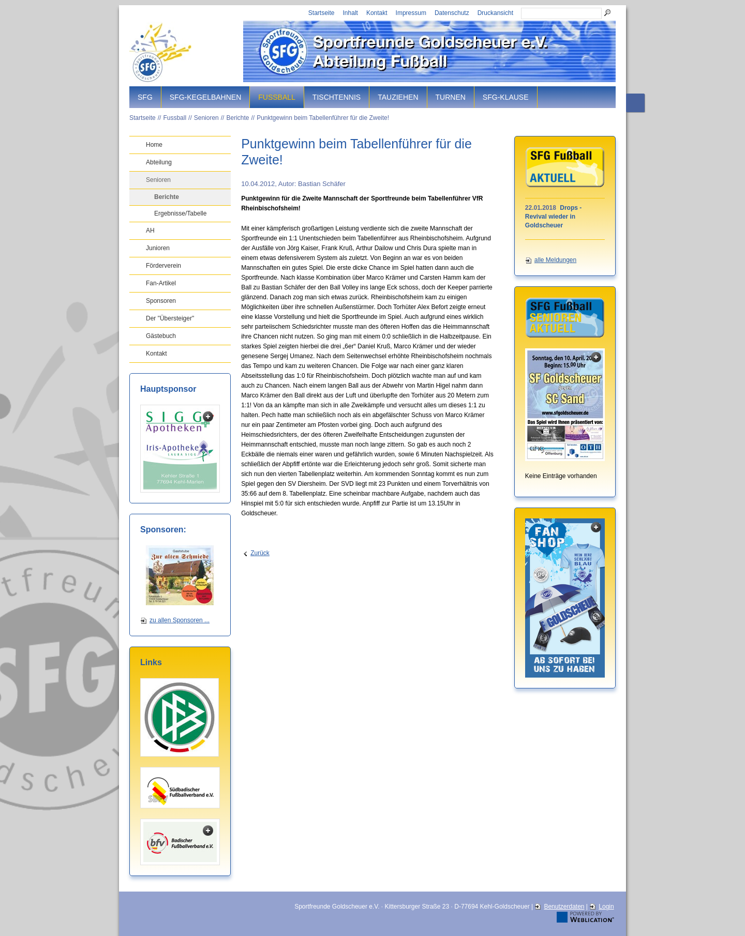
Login (606, 906)
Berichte (237, 117)
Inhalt (350, 13)
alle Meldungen (555, 260)
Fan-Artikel (161, 283)
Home (154, 144)
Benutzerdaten (564, 906)
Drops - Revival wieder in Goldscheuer (553, 216)
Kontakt (377, 13)
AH (150, 230)
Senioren (206, 117)
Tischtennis (336, 97)
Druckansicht (495, 13)
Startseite (321, 13)
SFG (145, 97)
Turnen (451, 97)
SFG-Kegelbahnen (205, 97)
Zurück (260, 553)
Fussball (276, 97)
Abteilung (159, 162)
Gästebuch (161, 336)
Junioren (158, 248)
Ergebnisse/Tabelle (180, 213)
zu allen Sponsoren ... (180, 620)
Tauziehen (398, 97)
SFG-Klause (506, 97)
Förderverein (163, 265)
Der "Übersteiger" (170, 318)
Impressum (411, 13)
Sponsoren (161, 300)
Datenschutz (452, 13)
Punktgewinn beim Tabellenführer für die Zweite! (323, 117)
